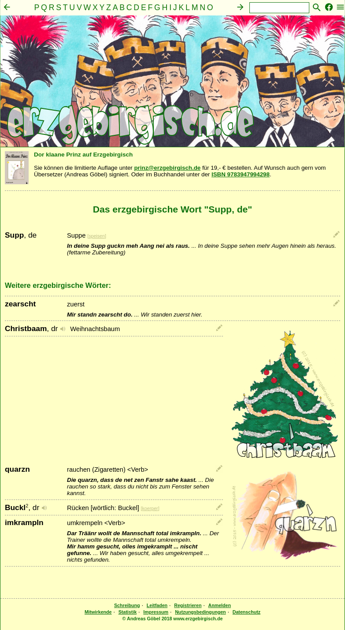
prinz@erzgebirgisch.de (167, 167)
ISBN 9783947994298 (240, 174)
